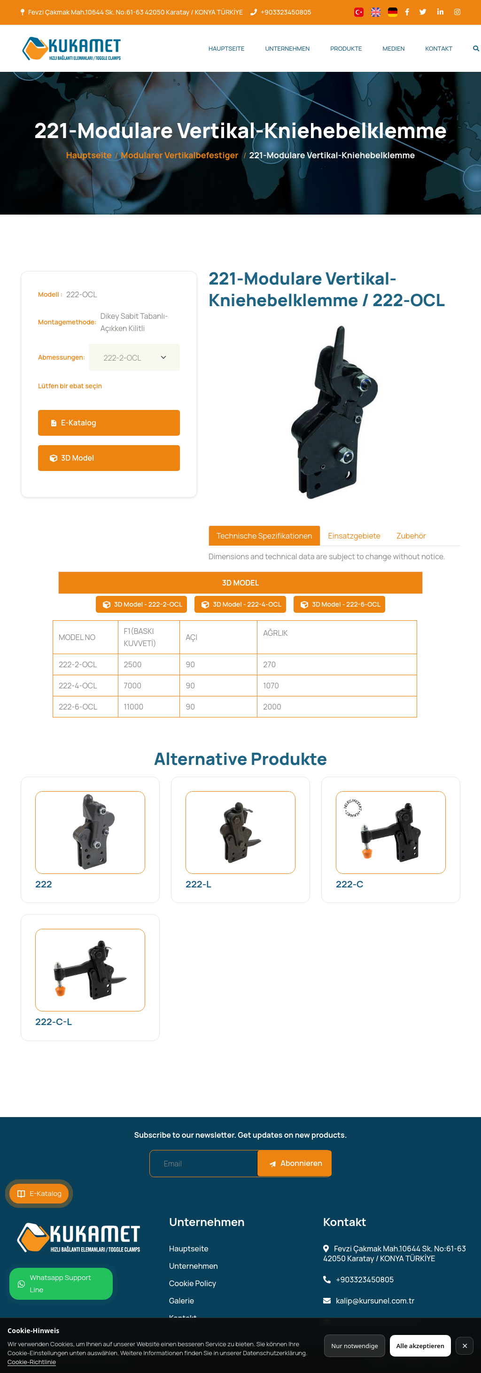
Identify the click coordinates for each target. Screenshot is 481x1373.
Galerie (181, 1301)
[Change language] (359, 12)
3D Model (72, 458)
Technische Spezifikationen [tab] (264, 536)
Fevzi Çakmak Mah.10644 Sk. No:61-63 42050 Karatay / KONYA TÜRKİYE (135, 12)
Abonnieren (295, 1163)
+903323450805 (286, 12)
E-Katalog (73, 422)
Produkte (346, 48)
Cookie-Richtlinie (32, 1362)
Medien (393, 48)
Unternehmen (287, 48)
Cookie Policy (192, 1283)
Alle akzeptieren (420, 1346)
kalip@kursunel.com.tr (369, 1301)
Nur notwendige (354, 1346)
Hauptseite (226, 48)
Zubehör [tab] (411, 536)
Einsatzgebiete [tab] (354, 536)
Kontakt (439, 48)
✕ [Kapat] (465, 1346)
